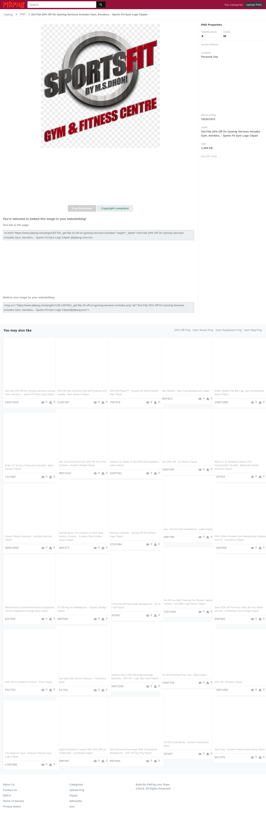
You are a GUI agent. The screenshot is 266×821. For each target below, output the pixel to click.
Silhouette (75, 800)
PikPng (8, 14)
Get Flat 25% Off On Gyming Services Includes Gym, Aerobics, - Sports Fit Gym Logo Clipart (27, 393)
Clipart (73, 795)
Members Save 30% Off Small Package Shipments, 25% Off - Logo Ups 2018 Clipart (131, 677)
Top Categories (233, 4)
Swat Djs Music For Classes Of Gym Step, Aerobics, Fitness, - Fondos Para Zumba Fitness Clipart (80, 535)
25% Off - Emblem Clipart (229, 681)
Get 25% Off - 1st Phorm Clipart (179, 460)
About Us (9, 784)
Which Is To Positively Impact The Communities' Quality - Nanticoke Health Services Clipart (237, 464)
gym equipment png (229, 330)
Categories (76, 784)
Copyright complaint (115, 208)
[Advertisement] (100, 177)
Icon (72, 806)
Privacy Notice (12, 806)
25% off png (182, 330)
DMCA (7, 795)
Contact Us (10, 789)
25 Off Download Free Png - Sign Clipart (184, 673)
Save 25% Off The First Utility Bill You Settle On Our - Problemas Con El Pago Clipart (236, 610)
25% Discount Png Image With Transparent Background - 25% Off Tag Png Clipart (131, 752)
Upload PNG (254, 4)
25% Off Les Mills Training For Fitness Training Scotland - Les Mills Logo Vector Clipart (184, 603)
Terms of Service (13, 800)
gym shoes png (203, 330)
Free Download (82, 208)
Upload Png (76, 789)
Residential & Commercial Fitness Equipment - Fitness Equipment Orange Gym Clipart (26, 610)
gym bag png (253, 330)
